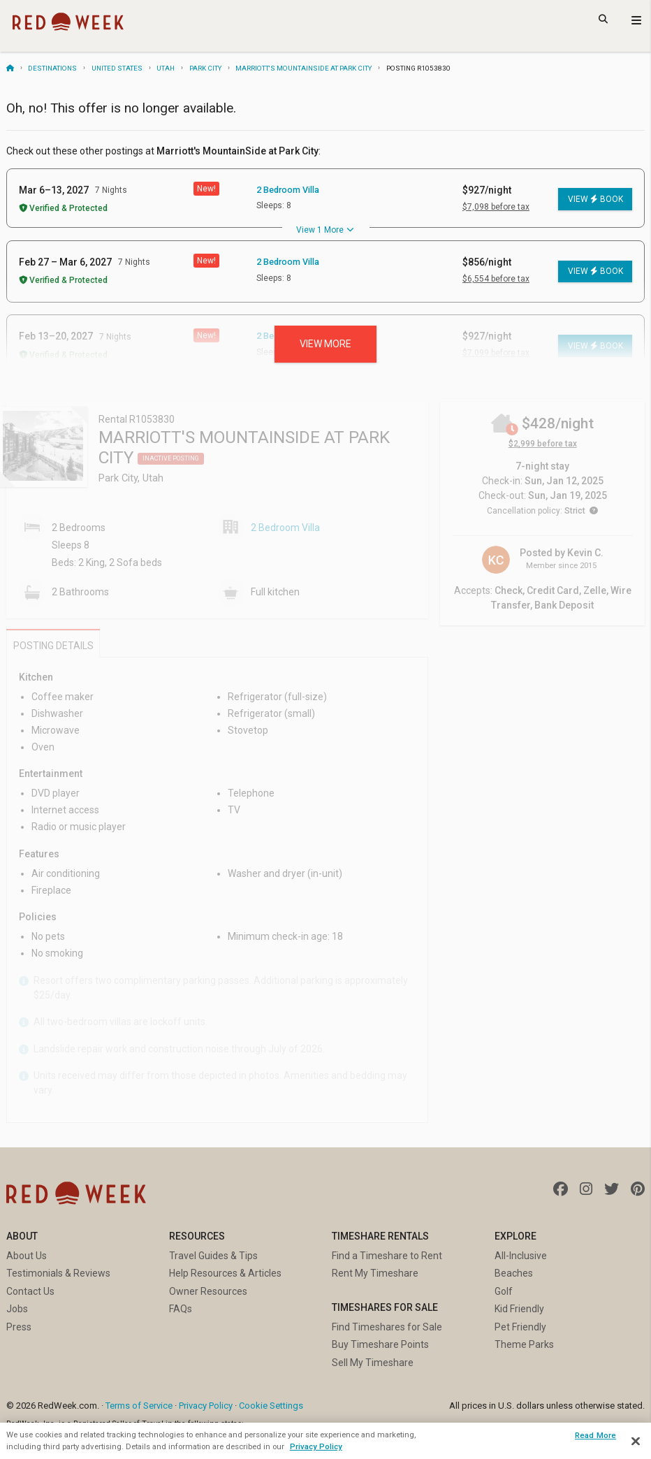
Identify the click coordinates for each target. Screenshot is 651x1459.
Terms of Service (139, 1405)
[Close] (635, 1441)
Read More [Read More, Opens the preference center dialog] (595, 1435)
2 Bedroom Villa (287, 189)
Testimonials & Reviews (58, 1273)
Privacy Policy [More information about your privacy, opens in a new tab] (316, 1446)
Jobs (17, 1308)
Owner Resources (208, 1291)
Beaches (514, 1273)
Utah (165, 68)
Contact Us (30, 1291)
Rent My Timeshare (375, 1273)
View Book (595, 199)
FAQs (180, 1308)
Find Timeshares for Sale (387, 1327)
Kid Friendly (519, 1308)
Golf (504, 1291)
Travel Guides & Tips (213, 1255)
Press (18, 1327)
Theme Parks (524, 1344)
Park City (205, 68)
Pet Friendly (520, 1327)
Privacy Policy (206, 1405)
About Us (26, 1255)
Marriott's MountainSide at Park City (303, 68)
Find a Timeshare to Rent (387, 1255)
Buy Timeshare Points (380, 1344)
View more (325, 343)
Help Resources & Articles (225, 1273)
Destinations (52, 68)
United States (117, 68)
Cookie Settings (271, 1405)
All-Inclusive (521, 1255)
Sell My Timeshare (373, 1362)
